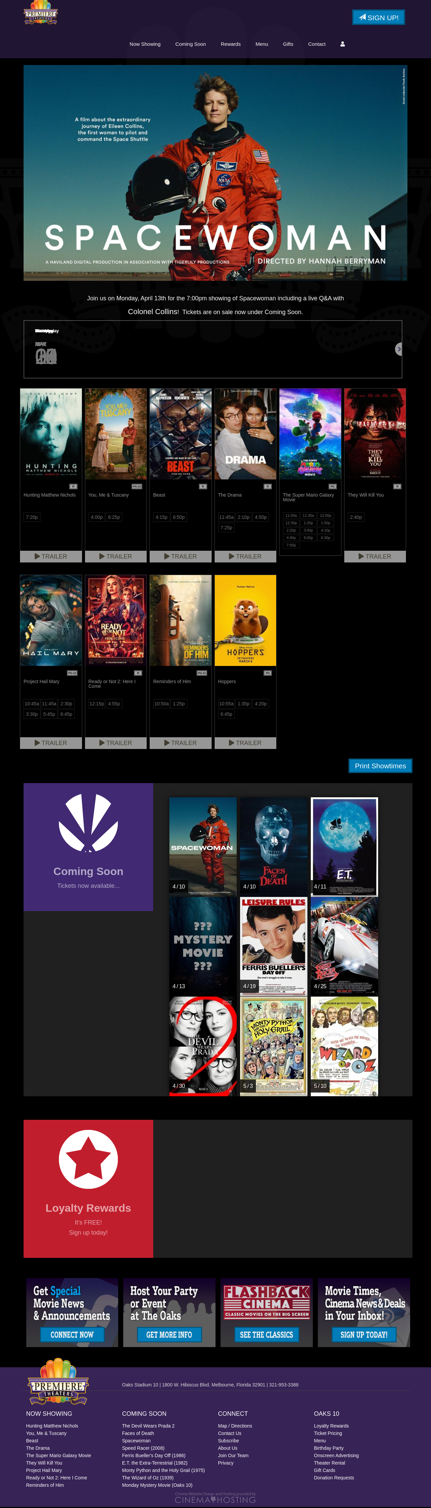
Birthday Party (329, 1449)
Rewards (231, 44)
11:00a (291, 516)
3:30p (32, 715)
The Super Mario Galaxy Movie (58, 1456)
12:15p (97, 704)
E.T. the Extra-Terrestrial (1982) (155, 1464)
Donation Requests (334, 1478)
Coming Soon (190, 44)
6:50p (179, 518)
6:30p (325, 539)
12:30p (291, 524)
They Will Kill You (44, 1464)
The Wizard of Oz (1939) (148, 1478)
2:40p (356, 518)
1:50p (325, 524)
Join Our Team (233, 1456)
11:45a (226, 518)
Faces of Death (138, 1434)
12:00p (325, 516)
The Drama (38, 1449)
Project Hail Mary (44, 1471)
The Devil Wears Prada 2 (148, 1427)
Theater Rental (329, 1464)
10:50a (161, 704)
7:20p (32, 518)
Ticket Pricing (328, 1434)
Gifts (288, 44)
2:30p (66, 704)
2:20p (291, 531)
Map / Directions (235, 1427)
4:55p (114, 704)
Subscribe (228, 1441)
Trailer (51, 557)
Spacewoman (136, 1441)
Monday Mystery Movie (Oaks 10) (157, 1486)
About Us (228, 1449)
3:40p (308, 531)
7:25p (226, 528)
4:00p (97, 518)
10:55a (226, 704)
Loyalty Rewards (331, 1427)
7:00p (291, 546)
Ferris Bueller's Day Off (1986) (154, 1456)
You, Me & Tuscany (46, 1434)
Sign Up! (379, 18)
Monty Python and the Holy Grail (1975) (163, 1471)
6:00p (308, 539)
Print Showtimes (380, 767)
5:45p (49, 715)
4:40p (291, 539)
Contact (317, 44)
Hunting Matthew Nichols (52, 1427)
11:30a (308, 516)
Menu (262, 44)
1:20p (308, 524)
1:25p (179, 704)
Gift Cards (324, 1471)
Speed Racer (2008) (143, 1449)
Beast (32, 1441)
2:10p (244, 518)
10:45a (32, 704)
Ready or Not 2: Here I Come (56, 1478)
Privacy (226, 1464)
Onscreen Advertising (336, 1456)
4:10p (325, 531)
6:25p (114, 518)
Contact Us (229, 1434)
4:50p (261, 518)
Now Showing (145, 44)
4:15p (161, 518)
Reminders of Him (45, 1486)
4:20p (261, 704)
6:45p (66, 715)
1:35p (244, 704)
